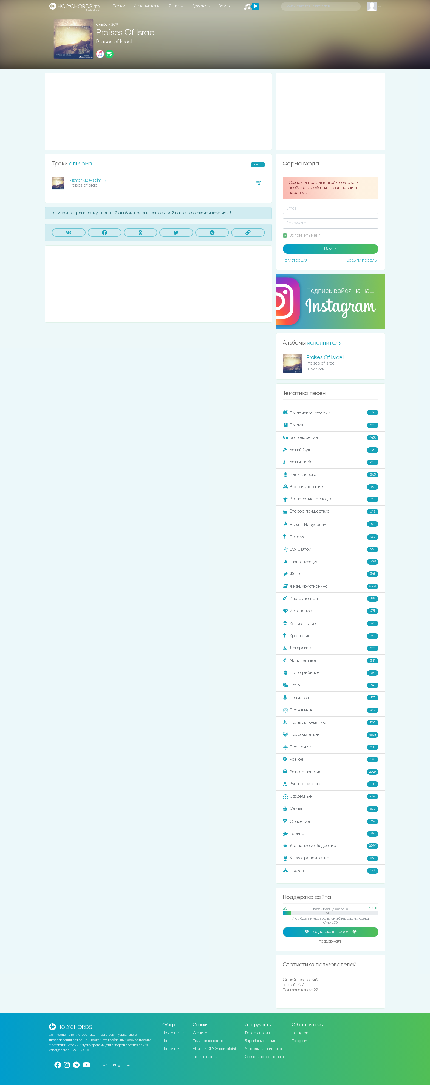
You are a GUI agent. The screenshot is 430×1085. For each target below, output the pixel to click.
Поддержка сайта (208, 1041)
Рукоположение (330, 784)
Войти (330, 249)
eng (116, 1065)
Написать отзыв (206, 1057)
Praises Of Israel (325, 357)
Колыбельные (330, 623)
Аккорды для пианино (263, 1049)
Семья (330, 809)
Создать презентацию (264, 1057)
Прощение (330, 747)
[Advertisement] (158, 111)
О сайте (200, 1033)
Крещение (330, 636)
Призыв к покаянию (330, 722)
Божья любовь (330, 462)
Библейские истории (330, 413)
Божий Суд (330, 450)
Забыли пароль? (362, 260)
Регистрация (295, 260)
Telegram (300, 1041)
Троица (330, 834)
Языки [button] (174, 6)
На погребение (330, 673)
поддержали (331, 941)
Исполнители (147, 6)
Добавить (201, 6)
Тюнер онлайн (257, 1033)
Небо (330, 685)
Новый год (330, 698)
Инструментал (330, 599)
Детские (330, 537)
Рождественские (330, 772)
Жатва (330, 574)
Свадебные (330, 796)
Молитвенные (330, 660)
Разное (330, 759)
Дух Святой (330, 549)
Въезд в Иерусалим (330, 524)
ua (128, 1065)
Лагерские (330, 648)
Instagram (301, 1033)
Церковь (330, 871)
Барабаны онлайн (260, 1041)
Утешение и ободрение (330, 846)
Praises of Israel (114, 42)
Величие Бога (330, 474)
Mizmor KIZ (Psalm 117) (88, 180)
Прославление (330, 735)
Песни (119, 6)
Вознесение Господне (330, 499)
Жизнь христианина (330, 586)
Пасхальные (330, 710)
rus (105, 1065)
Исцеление (330, 611)
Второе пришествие (330, 511)
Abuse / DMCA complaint (214, 1049)
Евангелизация (330, 562)
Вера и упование (330, 487)
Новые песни (173, 1033)
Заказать (227, 6)
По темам (170, 1049)
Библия (330, 425)
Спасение (330, 821)
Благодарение (330, 437)
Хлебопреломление (330, 858)
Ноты (166, 1041)
